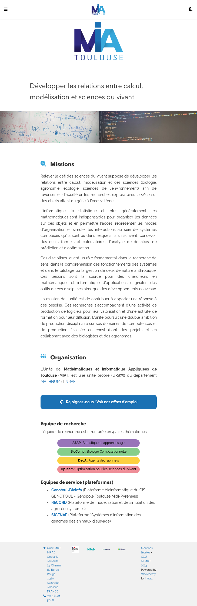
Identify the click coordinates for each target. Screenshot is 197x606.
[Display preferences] (190, 10)
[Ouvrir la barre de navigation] (6, 10)
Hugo (148, 578)
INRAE (70, 381)
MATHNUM (50, 381)
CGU (144, 556)
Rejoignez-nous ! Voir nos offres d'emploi (102, 402)
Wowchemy (148, 574)
